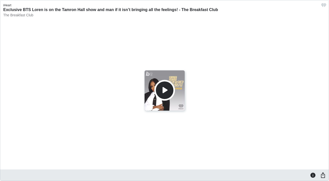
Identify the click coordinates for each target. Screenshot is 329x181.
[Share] (323, 175)
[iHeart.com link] (323, 6)
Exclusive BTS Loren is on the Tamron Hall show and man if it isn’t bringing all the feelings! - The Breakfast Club (110, 10)
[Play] (164, 90)
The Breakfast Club (18, 15)
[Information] (313, 175)
